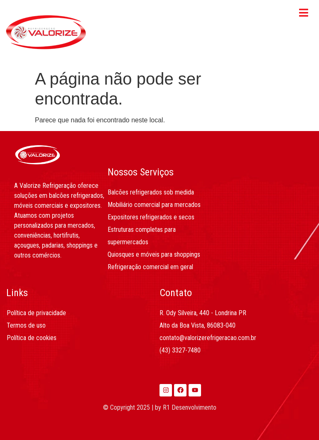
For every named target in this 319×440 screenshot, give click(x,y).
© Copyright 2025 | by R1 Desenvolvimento (159, 407)
